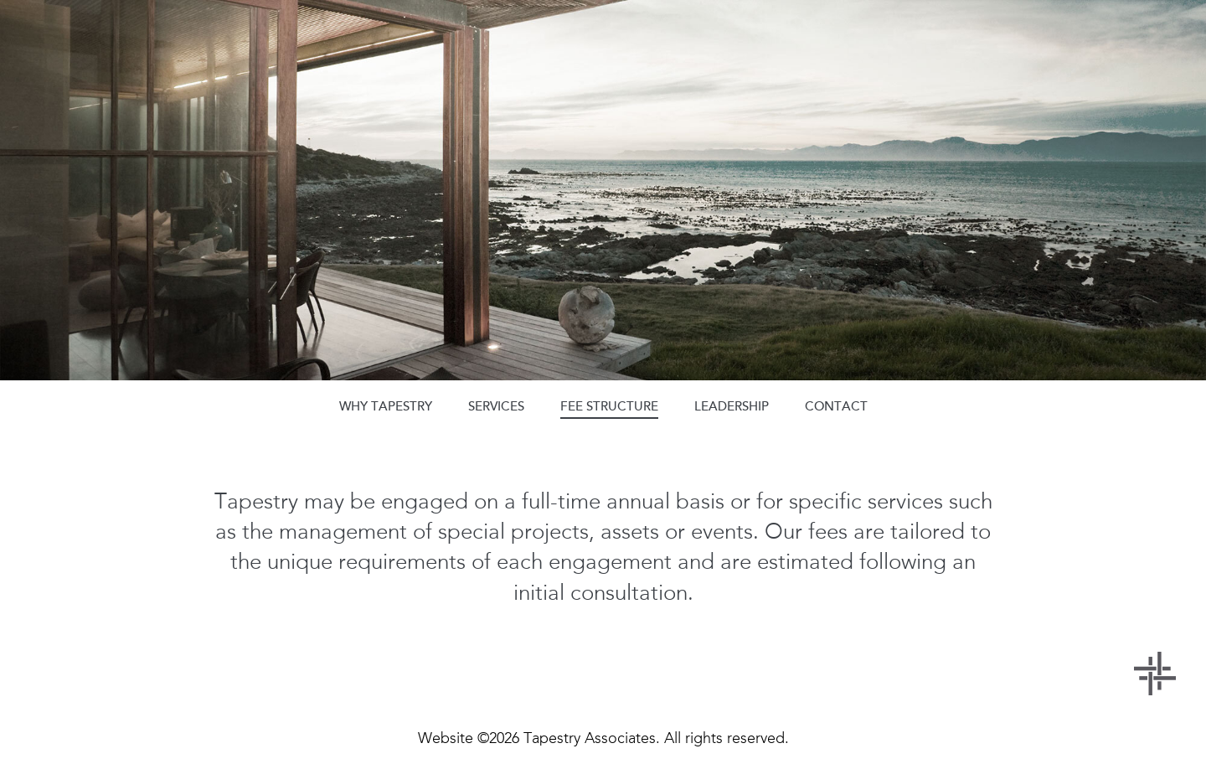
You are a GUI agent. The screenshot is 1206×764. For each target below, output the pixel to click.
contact (836, 406)
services (496, 406)
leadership (731, 406)
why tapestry (385, 406)
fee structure (609, 406)
